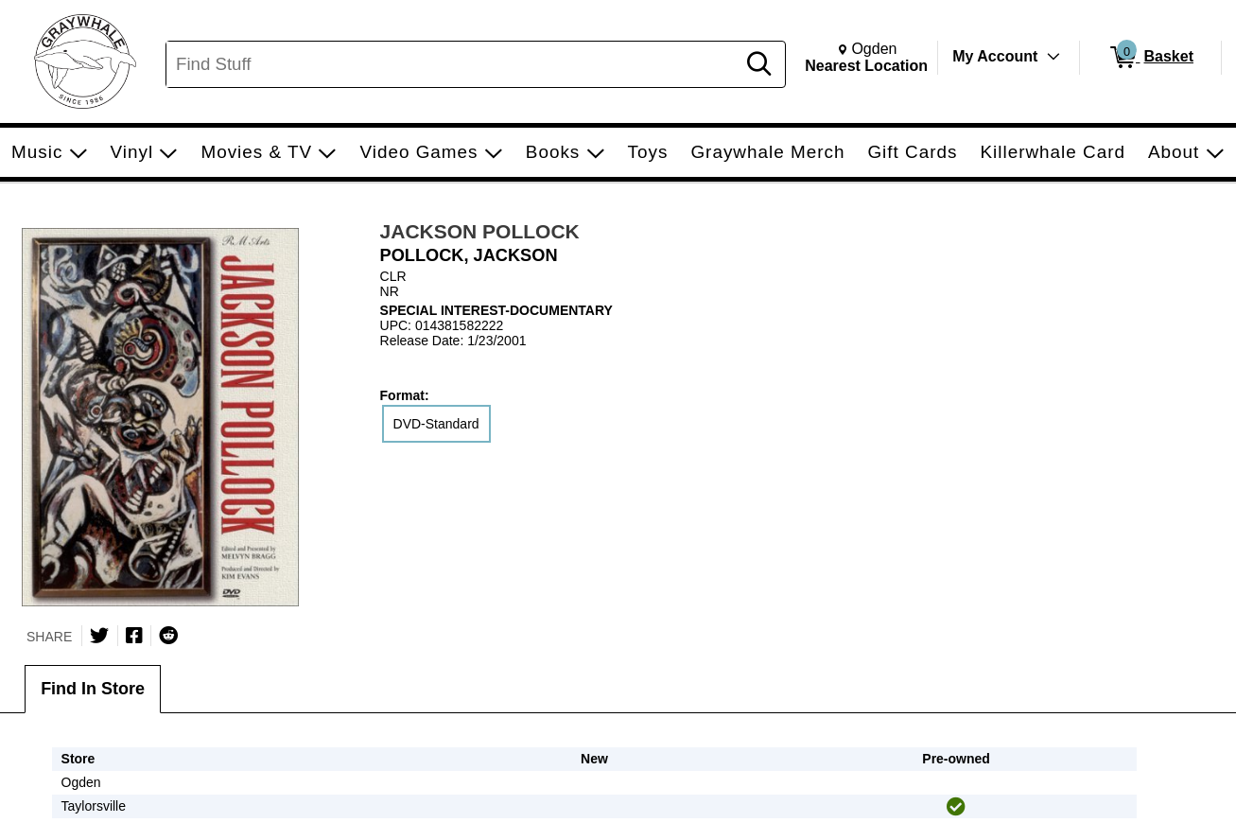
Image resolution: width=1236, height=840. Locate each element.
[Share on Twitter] (99, 635)
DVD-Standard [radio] (436, 423)
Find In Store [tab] (93, 688)
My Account (994, 56)
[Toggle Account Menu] (1053, 56)
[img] (956, 806)
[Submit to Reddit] (168, 635)
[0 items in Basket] (1150, 58)
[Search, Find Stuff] (453, 64)
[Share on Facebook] (134, 635)
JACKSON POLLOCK (480, 231)
